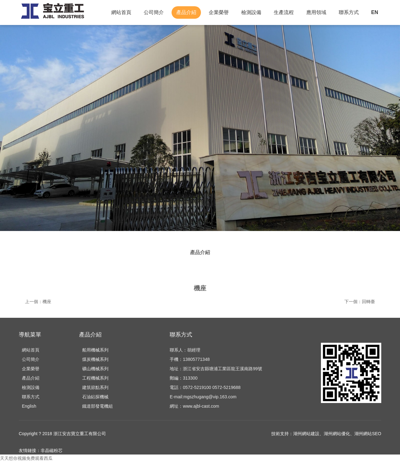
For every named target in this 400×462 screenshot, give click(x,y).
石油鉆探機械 (95, 396)
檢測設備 (251, 12)
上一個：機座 (38, 301)
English (29, 406)
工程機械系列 (95, 378)
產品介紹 (186, 12)
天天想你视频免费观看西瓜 (26, 458)
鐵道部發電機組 (97, 406)
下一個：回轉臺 (359, 301)
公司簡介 (154, 12)
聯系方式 (349, 12)
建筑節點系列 (95, 387)
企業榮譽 (219, 12)
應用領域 (316, 12)
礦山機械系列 (95, 368)
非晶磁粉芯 (51, 450)
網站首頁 (121, 12)
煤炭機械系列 (95, 359)
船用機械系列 (95, 349)
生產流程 (284, 12)
